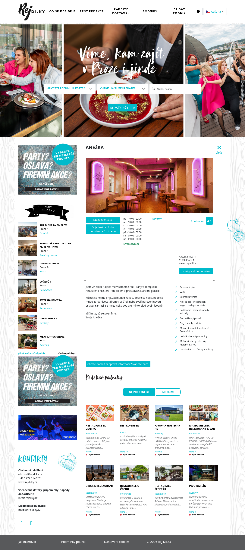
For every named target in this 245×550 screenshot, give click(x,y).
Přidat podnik (179, 11)
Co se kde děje (62, 11)
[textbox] (68, 88)
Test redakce (92, 11)
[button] (196, 221)
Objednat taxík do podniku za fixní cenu (103, 229)
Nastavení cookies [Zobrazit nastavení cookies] (117, 542)
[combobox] (70, 88)
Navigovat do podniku (196, 271)
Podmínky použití (73, 542)
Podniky (150, 11)
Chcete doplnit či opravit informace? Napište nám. (118, 364)
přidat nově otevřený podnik (31, 353)
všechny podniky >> (67, 353)
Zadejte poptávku (121, 11)
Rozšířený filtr (122, 108)
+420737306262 (102, 220)
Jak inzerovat (27, 542)
